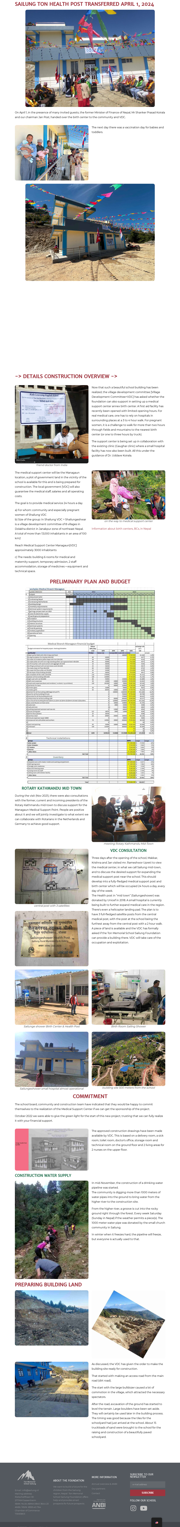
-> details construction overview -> (66, 376)
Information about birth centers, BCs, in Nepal (121, 528)
